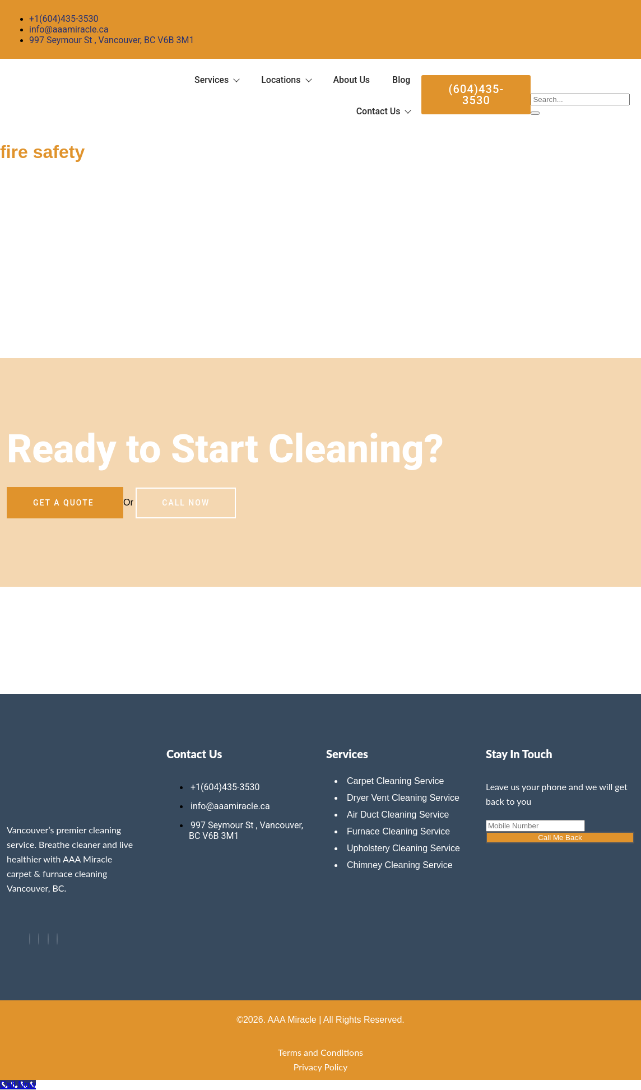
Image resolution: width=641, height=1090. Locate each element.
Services (216, 80)
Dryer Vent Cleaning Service (403, 798)
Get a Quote (65, 502)
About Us (351, 80)
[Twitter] (38, 939)
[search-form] (580, 99)
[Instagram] (57, 939)
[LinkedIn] (48, 939)
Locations (285, 80)
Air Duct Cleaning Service (398, 814)
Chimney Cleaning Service (400, 865)
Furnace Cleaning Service (398, 831)
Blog (401, 80)
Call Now (186, 502)
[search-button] (535, 113)
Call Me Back (560, 837)
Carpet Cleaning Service (395, 781)
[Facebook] (29, 939)
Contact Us (383, 111)
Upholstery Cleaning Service (403, 848)
